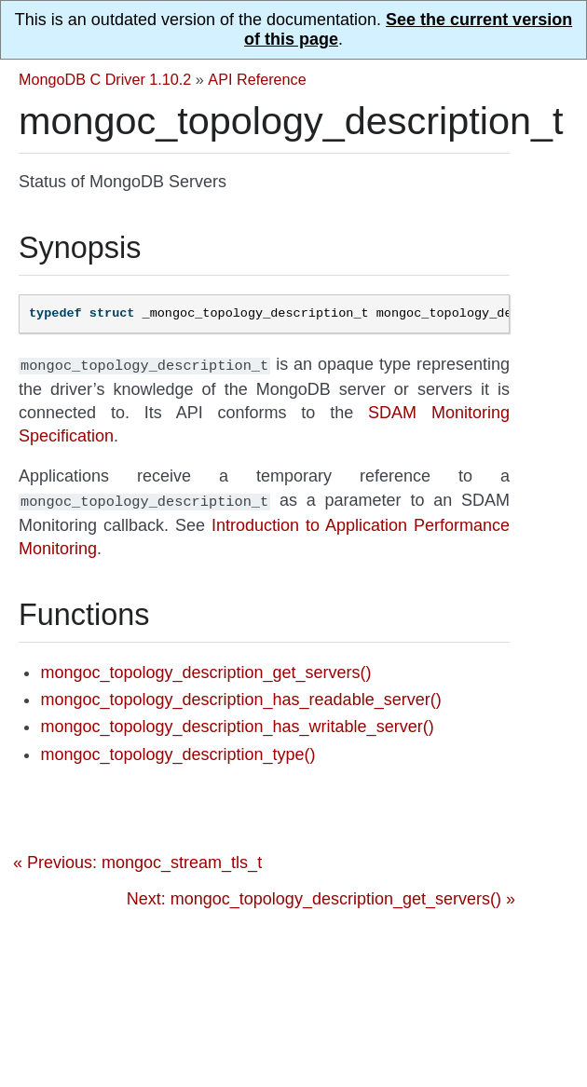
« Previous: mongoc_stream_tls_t (137, 858)
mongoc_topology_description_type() (177, 750)
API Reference (257, 79)
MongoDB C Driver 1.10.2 (105, 79)
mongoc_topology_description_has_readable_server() (240, 695)
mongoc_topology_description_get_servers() (205, 668)
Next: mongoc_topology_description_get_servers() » (321, 895)
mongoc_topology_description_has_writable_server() (236, 722)
